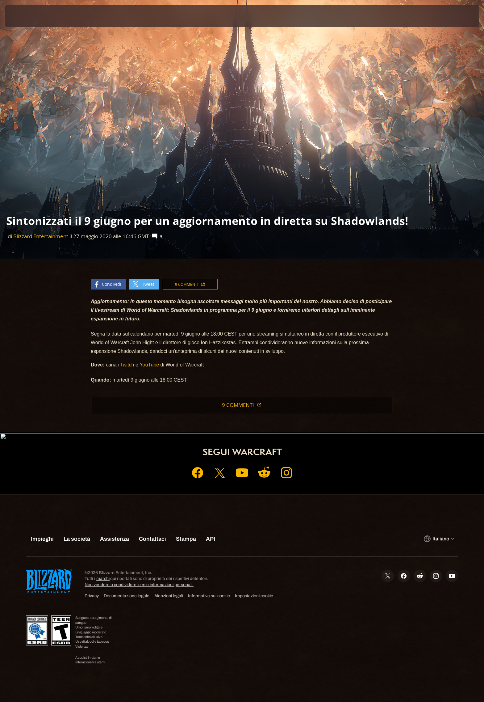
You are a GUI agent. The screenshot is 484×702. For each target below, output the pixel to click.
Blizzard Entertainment (40, 236)
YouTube (149, 364)
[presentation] (28, 16)
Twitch (127, 364)
